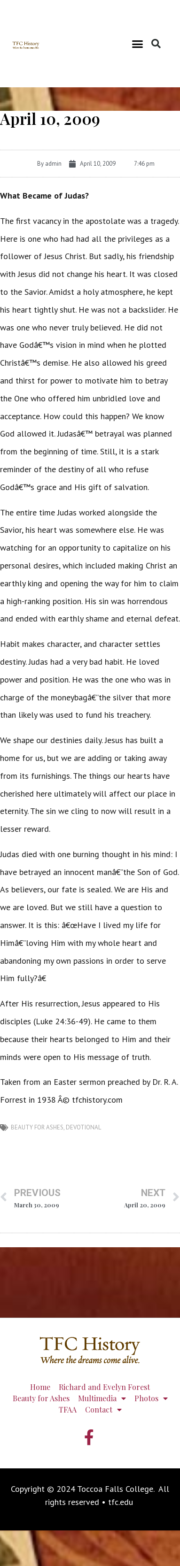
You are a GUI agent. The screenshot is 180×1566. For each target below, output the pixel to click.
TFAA (68, 1409)
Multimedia (102, 1398)
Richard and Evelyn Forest (104, 1387)
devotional (83, 1127)
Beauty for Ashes (37, 1127)
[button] (138, 44)
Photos (151, 1398)
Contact (103, 1409)
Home (40, 1387)
